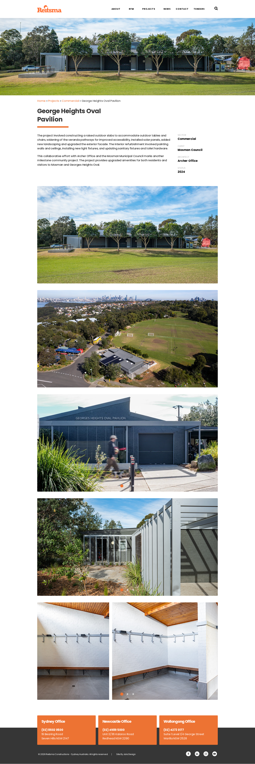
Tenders (199, 8)
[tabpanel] (127, 443)
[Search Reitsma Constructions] (216, 9)
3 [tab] (133, 486)
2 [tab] (127, 486)
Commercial (70, 101)
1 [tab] (121, 486)
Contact (182, 8)
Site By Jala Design (126, 754)
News (167, 8)
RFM (131, 8)
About (116, 8)
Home (41, 101)
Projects (148, 8)
